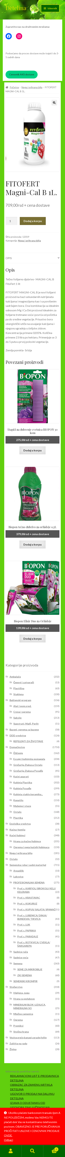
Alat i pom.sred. (22, 706)
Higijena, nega (21, 992)
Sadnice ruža (20, 951)
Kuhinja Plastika (22, 782)
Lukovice (18, 876)
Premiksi (18, 1025)
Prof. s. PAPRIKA (26, 930)
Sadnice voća (20, 957)
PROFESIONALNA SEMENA (29, 882)
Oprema (18, 1019)
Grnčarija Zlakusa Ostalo (27, 764)
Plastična (18, 688)
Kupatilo (18, 800)
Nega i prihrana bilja (31, 87)
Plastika (18, 817)
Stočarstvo (16, 986)
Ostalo (17, 811)
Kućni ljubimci (17, 835)
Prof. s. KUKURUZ (27, 903)
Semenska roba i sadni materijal (28, 864)
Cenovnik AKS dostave (21, 74)
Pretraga (32, 1151)
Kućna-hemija (17, 829)
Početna (14, 87)
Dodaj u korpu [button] (32, 450)
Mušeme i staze (22, 805)
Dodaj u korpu (33, 221)
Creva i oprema (22, 711)
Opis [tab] (9, 258)
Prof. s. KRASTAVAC (28, 897)
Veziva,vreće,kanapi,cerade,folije (28, 1037)
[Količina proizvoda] (11, 221)
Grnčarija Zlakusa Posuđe (28, 770)
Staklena (18, 694)
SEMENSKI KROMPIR (25, 981)
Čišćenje (18, 753)
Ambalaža (15, 676)
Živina (13, 1049)
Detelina (16, 7)
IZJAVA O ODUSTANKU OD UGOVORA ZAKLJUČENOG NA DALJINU (30, 1107)
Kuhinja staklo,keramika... (28, 794)
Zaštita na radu (18, 1043)
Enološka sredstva (20, 823)
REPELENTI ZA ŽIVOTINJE (28, 741)
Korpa (51, 1149)
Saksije (17, 717)
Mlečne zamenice (23, 1013)
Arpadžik (18, 870)
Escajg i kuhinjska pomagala (29, 758)
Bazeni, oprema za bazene (24, 729)
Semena (17, 963)
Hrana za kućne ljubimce (27, 841)
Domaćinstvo (17, 747)
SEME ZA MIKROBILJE (29, 969)
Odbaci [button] (8, 1140)
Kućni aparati (21, 776)
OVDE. (8, 1135)
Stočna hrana (21, 1031)
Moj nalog (11, 1151)
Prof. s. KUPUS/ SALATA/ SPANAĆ (36, 909)
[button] (54, 102)
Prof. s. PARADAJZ (27, 936)
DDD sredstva (18, 735)
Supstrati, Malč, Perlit (26, 723)
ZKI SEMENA (24, 975)
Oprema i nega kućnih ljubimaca (31, 847)
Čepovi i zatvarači (23, 682)
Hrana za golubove (24, 998)
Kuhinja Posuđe (22, 788)
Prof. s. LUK (23, 924)
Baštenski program (20, 700)
